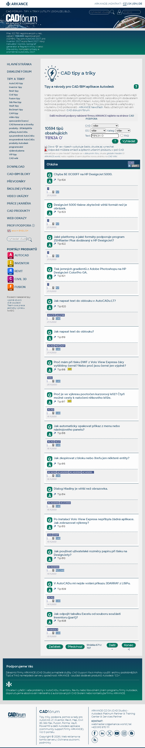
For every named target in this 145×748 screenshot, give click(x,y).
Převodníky (12, 49)
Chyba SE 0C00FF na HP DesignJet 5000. (83, 174)
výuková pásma (16, 150)
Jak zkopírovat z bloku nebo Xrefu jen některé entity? (91, 458)
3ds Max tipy (15, 102)
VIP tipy (13, 154)
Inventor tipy (15, 87)
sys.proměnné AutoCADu (21, 135)
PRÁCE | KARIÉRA (19, 203)
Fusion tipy (14, 98)
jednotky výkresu (16, 308)
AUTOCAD (18, 255)
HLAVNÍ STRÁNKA (19, 64)
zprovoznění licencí (18, 121)
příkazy (33, 49)
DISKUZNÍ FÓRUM (19, 71)
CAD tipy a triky (70, 73)
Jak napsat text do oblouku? (74, 331)
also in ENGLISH (17, 230)
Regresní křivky (27, 46)
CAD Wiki (112, 156)
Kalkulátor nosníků (15, 44)
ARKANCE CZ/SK (101, 710)
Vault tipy (14, 105)
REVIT (15, 271)
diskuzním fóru (91, 153)
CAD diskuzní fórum (78, 110)
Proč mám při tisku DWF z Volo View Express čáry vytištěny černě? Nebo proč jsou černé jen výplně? (90, 363)
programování (16, 147)
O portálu (48, 732)
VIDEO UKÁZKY (18, 196)
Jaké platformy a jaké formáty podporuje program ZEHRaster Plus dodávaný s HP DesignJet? (89, 238)
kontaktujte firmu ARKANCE (109, 693)
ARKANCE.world (52, 156)
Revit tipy (14, 91)
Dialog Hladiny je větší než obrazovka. (81, 488)
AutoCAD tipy (16, 83)
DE (140, 3)
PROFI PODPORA (19, 225)
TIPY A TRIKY (16, 79)
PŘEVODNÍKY (16, 181)
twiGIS (10, 310)
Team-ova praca (16, 305)
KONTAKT (115, 3)
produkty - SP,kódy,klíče (20, 128)
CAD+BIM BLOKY (18, 174)
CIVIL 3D (17, 279)
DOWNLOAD (16, 166)
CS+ (117, 675)
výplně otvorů (14, 300)
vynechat (108, 146)
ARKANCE (100, 3)
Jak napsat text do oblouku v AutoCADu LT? (85, 301)
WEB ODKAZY (17, 218)
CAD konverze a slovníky (21, 124)
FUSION (16, 287)
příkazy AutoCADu (18, 132)
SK (130, 3)
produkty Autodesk (18, 143)
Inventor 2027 (13, 41)
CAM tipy (13, 113)
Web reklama (69, 736)
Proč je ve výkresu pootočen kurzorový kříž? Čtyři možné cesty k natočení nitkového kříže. (89, 395)
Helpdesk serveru (33, 675)
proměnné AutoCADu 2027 (20, 52)
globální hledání (114, 153)
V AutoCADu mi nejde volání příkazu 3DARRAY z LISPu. (92, 583)
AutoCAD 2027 (33, 38)
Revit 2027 (33, 41)
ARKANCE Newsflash (91, 107)
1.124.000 (19, 36)
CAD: (88, 125)
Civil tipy (13, 94)
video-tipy (14, 117)
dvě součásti (14, 302)
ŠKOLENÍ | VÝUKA (19, 188)
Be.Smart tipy (16, 109)
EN (135, 3)
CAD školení (78, 693)
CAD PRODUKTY (18, 211)
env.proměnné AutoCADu (22, 139)
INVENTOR (18, 263)
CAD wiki (13, 158)
